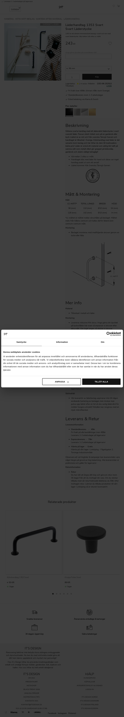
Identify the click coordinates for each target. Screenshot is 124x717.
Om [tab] (102, 342)
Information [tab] (62, 342)
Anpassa (61, 381)
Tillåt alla (101, 381)
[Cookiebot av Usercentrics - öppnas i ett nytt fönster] (108, 334)
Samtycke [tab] (21, 342)
